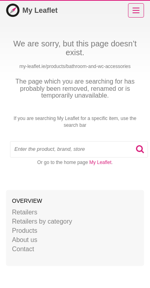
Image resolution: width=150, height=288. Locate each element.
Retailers (24, 212)
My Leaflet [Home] (32, 10)
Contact (23, 249)
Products (24, 230)
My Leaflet (100, 162)
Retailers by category (42, 221)
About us (24, 239)
